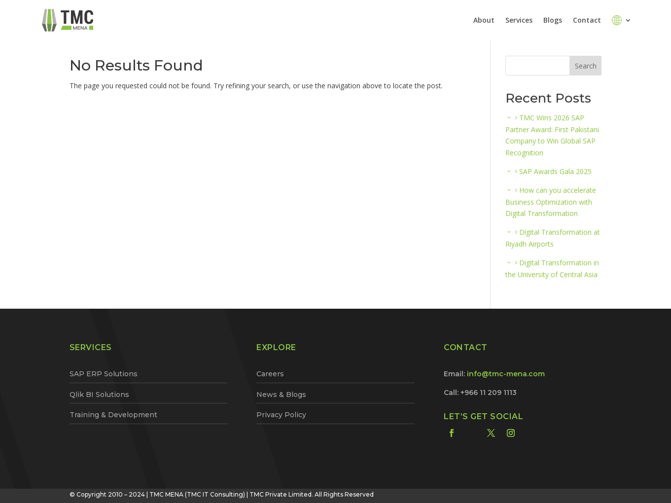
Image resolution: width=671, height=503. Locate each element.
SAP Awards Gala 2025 (555, 171)
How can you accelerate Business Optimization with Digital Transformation (550, 201)
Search (586, 66)
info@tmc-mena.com (506, 373)
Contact (587, 20)
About (483, 20)
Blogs (552, 20)
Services (518, 20)
